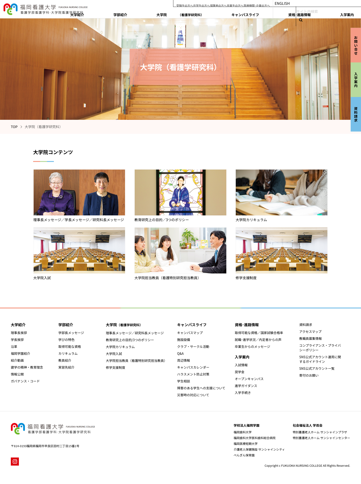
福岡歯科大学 (243, 432)
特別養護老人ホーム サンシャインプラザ (320, 432)
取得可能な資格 (69, 346)
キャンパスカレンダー (193, 367)
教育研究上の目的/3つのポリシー (130, 339)
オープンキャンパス (249, 378)
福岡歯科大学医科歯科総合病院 (255, 438)
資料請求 (305, 324)
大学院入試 (42, 277)
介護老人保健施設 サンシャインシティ (259, 449)
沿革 (14, 346)
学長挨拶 (17, 339)
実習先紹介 (66, 367)
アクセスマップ (310, 331)
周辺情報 (183, 360)
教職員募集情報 (310, 338)
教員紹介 (64, 360)
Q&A (180, 353)
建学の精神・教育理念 (27, 367)
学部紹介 (208, 13)
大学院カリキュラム (251, 219)
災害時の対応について (193, 395)
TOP (14, 126)
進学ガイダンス (246, 385)
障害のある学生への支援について (201, 388)
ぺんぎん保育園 (244, 455)
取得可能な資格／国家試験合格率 (259, 332)
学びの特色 (66, 339)
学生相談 (183, 381)
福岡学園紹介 (20, 353)
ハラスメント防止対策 (193, 374)
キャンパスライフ (283, 13)
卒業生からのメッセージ (252, 346)
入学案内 (345, 13)
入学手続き (243, 392)
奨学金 (240, 372)
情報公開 (17, 374)
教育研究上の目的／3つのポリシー (161, 219)
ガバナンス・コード (25, 381)
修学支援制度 (246, 277)
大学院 (242, 13)
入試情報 (241, 365)
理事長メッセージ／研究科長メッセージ (135, 333)
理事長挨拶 (19, 332)
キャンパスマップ (190, 332)
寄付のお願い (309, 375)
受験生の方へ (188, 3)
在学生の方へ (209, 3)
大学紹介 (185, 13)
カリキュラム (68, 353)
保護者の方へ (230, 3)
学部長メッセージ (71, 332)
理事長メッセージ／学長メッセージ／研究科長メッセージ (78, 219)
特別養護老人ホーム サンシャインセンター (321, 438)
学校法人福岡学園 (246, 425)
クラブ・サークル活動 (193, 346)
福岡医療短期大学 (246, 443)
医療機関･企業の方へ (278, 3)
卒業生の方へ (252, 3)
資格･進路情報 (317, 13)
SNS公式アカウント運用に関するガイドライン (320, 359)
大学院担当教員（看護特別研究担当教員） (167, 277)
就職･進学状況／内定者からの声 (258, 339)
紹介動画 (17, 360)
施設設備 (183, 339)
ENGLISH (306, 3)
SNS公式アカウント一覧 (317, 368)
